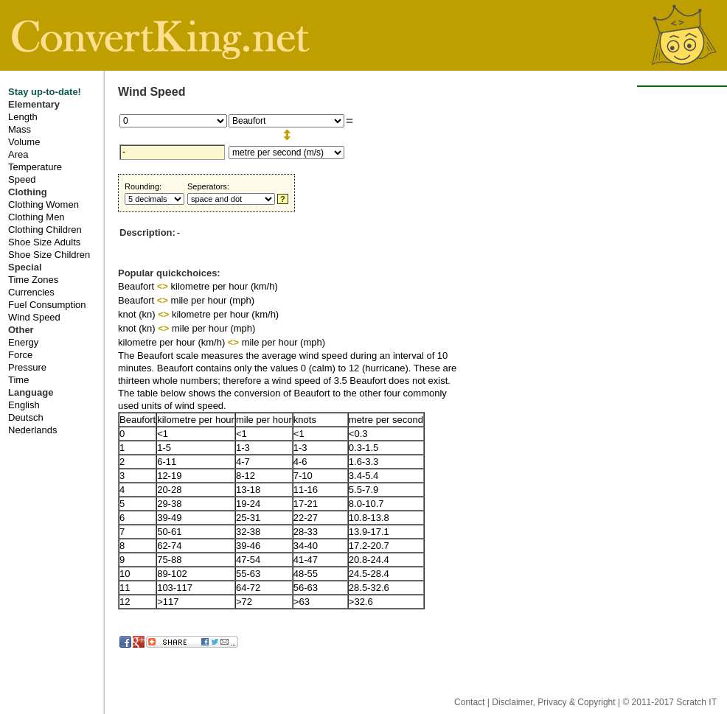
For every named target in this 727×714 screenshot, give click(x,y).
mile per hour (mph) (212, 300)
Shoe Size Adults (44, 242)
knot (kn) (138, 314)
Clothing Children (45, 229)
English (24, 404)
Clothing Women (43, 204)
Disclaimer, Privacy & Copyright (555, 702)
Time (18, 379)
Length (23, 116)
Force (20, 354)
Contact (470, 702)
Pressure (27, 367)
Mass (19, 129)
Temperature (35, 166)
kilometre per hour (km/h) (224, 286)
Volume (24, 141)
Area (18, 154)
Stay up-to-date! (44, 91)
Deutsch (26, 417)
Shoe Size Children (49, 254)
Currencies (31, 292)
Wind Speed (34, 317)
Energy (23, 342)
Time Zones (33, 279)
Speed (22, 179)
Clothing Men (36, 217)
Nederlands (33, 429)
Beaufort (137, 286)
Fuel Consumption (47, 304)
